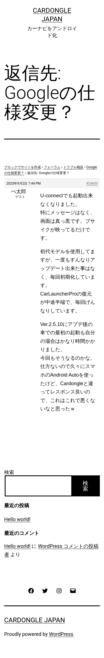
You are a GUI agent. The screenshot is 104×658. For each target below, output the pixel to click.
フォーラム (52, 167)
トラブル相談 (73, 167)
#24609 (92, 183)
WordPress (61, 634)
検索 (9, 472)
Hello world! (17, 519)
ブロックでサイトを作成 (22, 167)
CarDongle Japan (34, 620)
